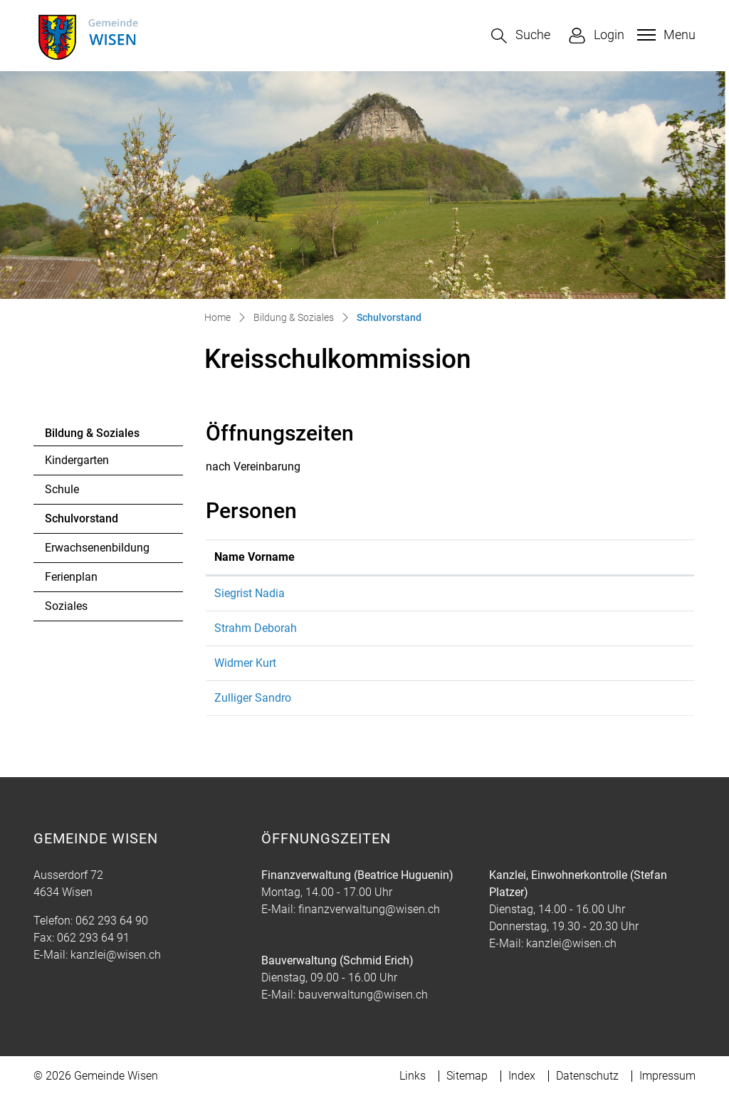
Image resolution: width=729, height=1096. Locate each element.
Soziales (66, 606)
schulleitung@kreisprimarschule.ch (544, 593)
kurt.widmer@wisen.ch (513, 663)
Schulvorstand (83, 522)
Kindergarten (77, 460)
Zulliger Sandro (252, 698)
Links (412, 1075)
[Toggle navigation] (665, 35)
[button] (521, 36)
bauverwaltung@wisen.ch (363, 994)
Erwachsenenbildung (97, 547)
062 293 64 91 (93, 937)
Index (521, 1075)
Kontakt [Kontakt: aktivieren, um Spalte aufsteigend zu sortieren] (477, 557)
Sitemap (467, 1075)
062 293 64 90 (111, 920)
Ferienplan (71, 577)
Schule (62, 489)
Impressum (667, 1075)
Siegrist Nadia (249, 593)
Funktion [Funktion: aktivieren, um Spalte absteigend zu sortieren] (377, 557)
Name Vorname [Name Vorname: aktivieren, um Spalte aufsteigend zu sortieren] (254, 557)
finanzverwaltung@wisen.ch (369, 909)
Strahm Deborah (255, 628)
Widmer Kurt (245, 663)
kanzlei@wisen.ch (115, 954)
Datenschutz (587, 1075)
